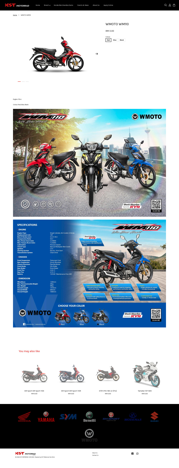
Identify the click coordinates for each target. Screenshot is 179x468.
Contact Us (95, 455)
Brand (47, 5)
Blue (114, 40)
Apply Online (108, 5)
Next (97, 54)
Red (108, 40)
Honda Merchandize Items (63, 5)
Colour (108, 37)
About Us (96, 5)
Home (38, 5)
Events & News (83, 5)
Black (122, 40)
